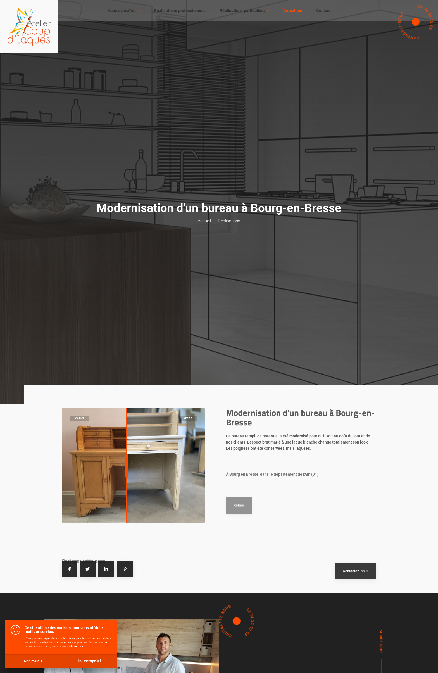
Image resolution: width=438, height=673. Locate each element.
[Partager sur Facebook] (69, 591)
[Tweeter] (88, 591)
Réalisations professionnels (180, 11)
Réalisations (229, 220)
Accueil (204, 220)
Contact (323, 11)
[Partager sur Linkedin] (106, 591)
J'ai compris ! (89, 660)
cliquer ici (76, 646)
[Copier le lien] (125, 591)
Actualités (292, 11)
